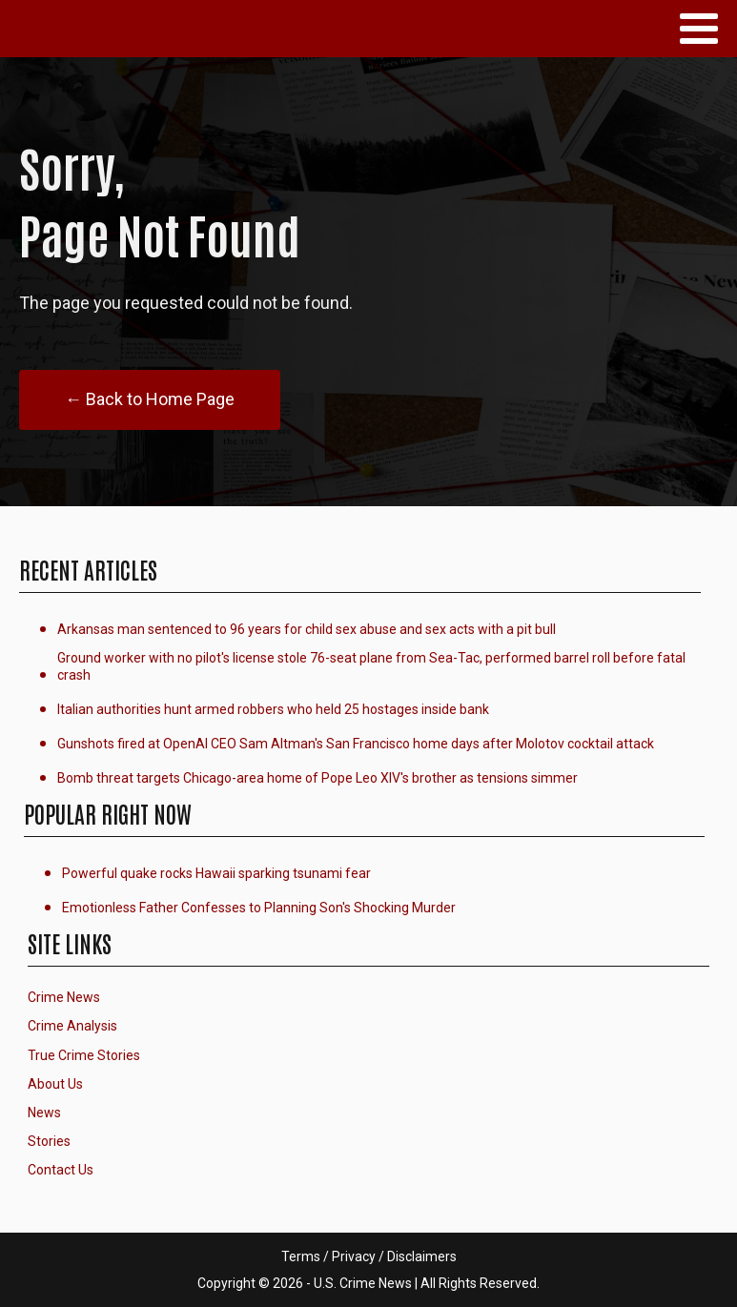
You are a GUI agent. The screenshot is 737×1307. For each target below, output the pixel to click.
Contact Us (60, 1169)
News (44, 1112)
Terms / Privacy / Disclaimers (369, 1256)
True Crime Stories (84, 1055)
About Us (55, 1084)
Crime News (64, 997)
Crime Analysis (72, 1025)
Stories (49, 1141)
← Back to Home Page (150, 399)
